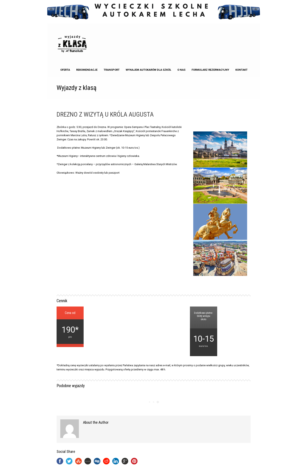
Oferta (65, 69)
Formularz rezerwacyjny (210, 69)
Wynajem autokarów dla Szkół (148, 69)
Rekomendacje (86, 69)
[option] (220, 203)
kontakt (241, 69)
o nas (181, 69)
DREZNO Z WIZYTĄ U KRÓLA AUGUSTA (105, 114)
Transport (112, 69)
